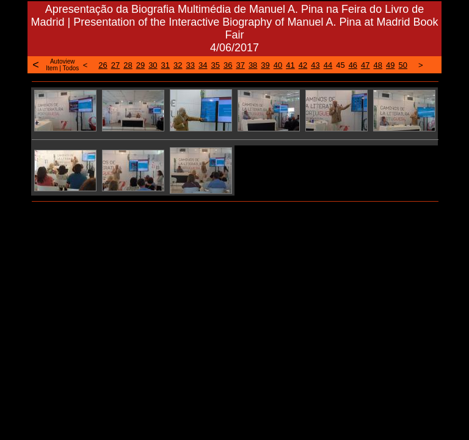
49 (390, 65)
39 (265, 65)
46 (353, 65)
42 (303, 65)
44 (328, 65)
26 (102, 65)
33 (190, 65)
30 (152, 65)
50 (403, 65)
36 (228, 65)
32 (177, 65)
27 (115, 65)
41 (290, 65)
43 (315, 65)
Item (51, 68)
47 (365, 65)
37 (240, 65)
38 (253, 65)
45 (340, 65)
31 (165, 65)
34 (202, 65)
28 (127, 65)
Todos (71, 68)
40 (278, 65)
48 (378, 65)
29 (140, 65)
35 (215, 65)
